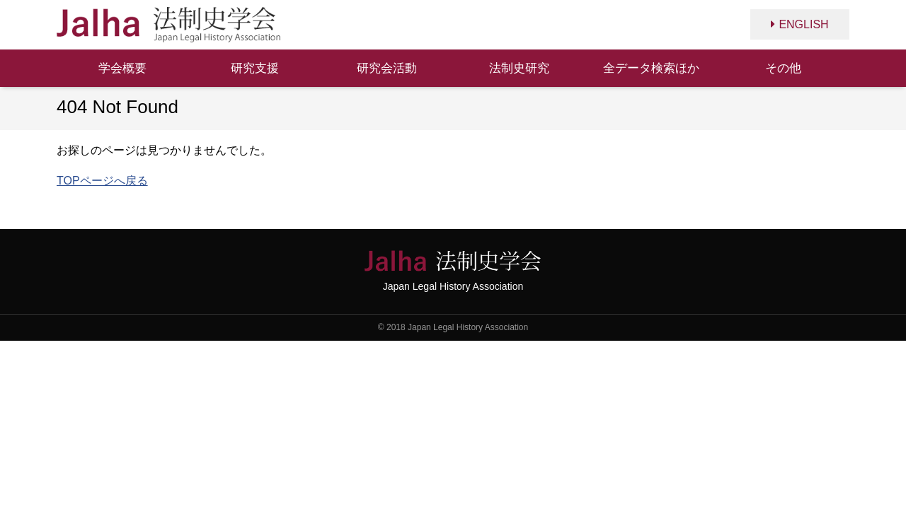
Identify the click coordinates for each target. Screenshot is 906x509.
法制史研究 (519, 68)
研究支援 (255, 68)
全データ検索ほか (651, 68)
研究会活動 (387, 68)
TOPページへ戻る (102, 181)
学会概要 (122, 68)
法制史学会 (168, 24)
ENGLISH (803, 24)
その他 (783, 68)
